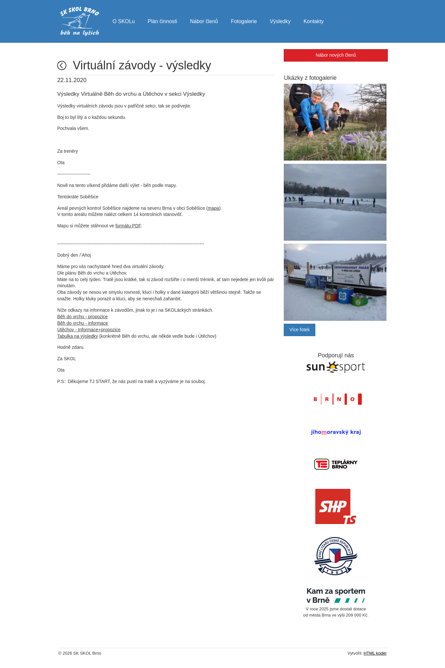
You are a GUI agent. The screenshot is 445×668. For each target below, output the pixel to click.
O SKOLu (124, 21)
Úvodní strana (63, 65)
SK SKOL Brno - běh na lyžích (80, 21)
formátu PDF (129, 226)
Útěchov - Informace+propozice (90, 330)
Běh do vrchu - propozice (84, 317)
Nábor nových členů (335, 55)
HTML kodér (374, 654)
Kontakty (315, 21)
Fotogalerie (245, 21)
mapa (214, 208)
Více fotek (299, 331)
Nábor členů (205, 21)
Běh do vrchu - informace (84, 323)
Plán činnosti (163, 21)
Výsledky (281, 21)
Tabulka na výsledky (79, 336)
